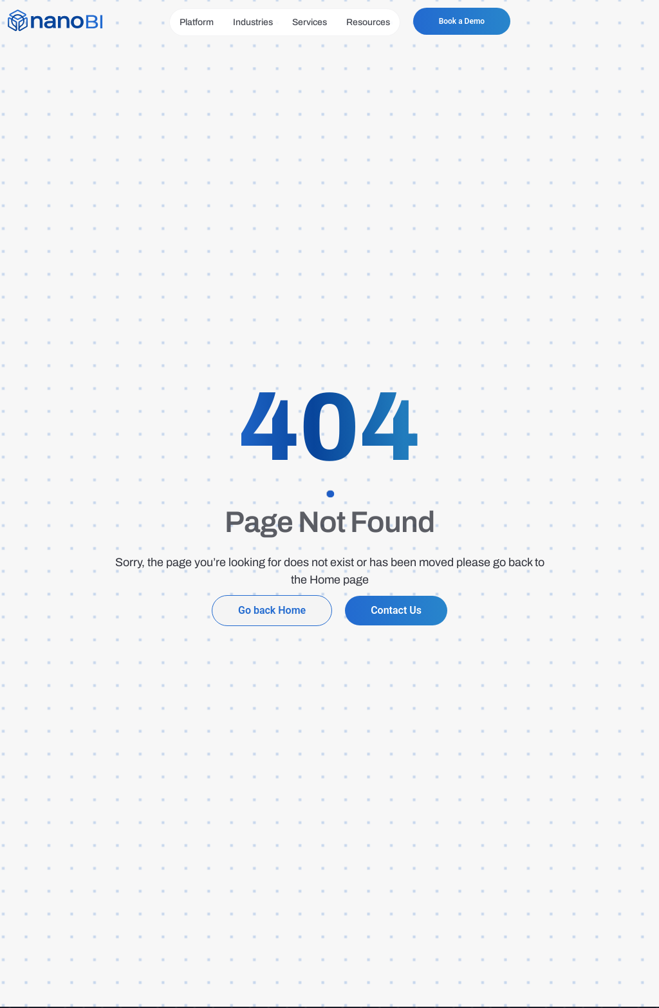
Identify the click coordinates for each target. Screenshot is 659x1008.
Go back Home (272, 610)
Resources (368, 22)
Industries (253, 22)
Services (309, 22)
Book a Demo (462, 21)
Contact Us (396, 610)
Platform (197, 22)
